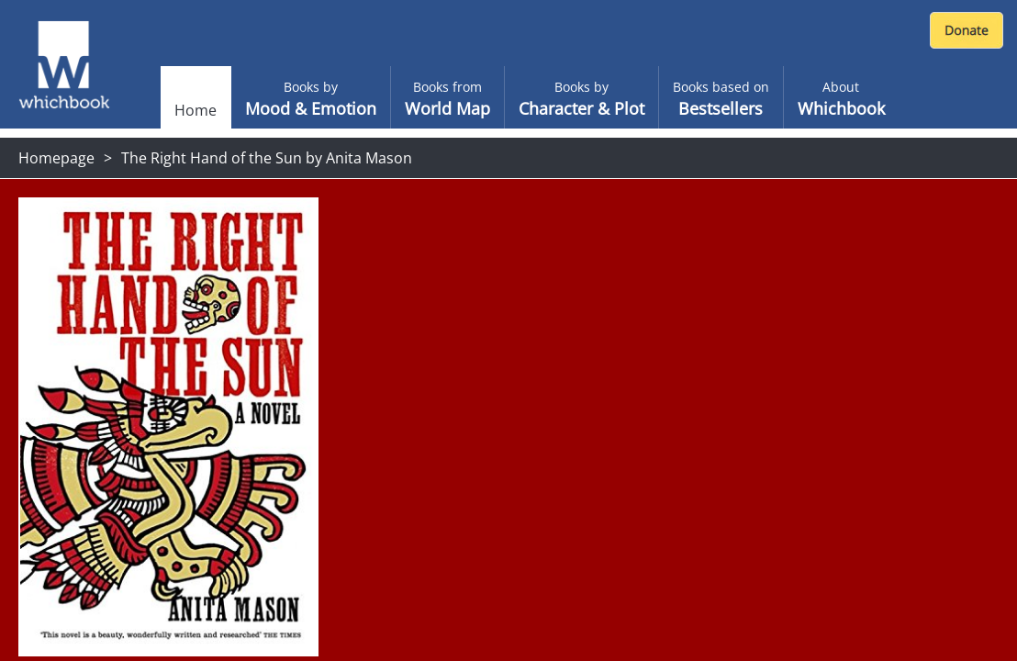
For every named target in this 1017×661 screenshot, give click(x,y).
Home (195, 110)
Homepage (56, 158)
